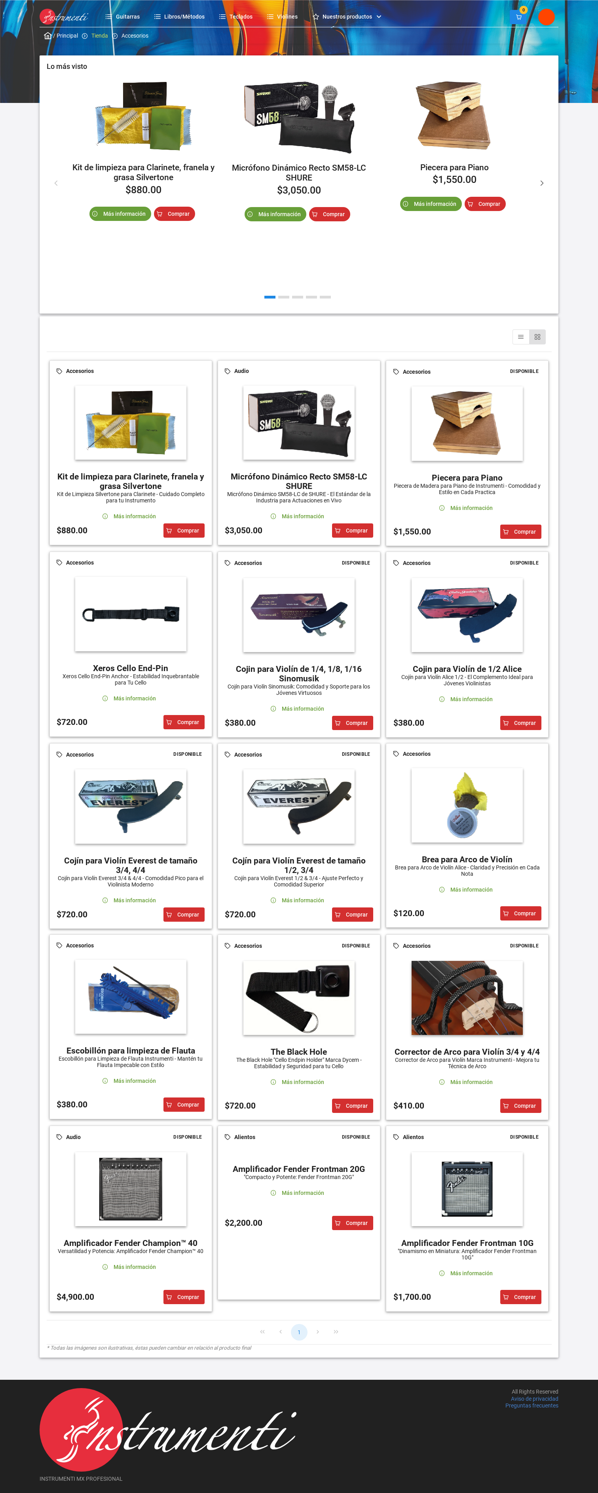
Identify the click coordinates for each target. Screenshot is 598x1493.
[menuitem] (123, 16)
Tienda (99, 35)
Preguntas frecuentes (531, 1405)
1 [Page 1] (299, 1332)
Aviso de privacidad (534, 1399)
